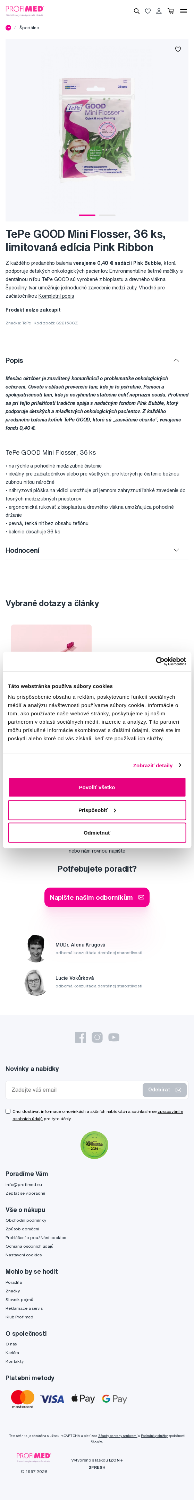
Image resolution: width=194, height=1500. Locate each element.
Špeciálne (29, 27)
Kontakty (15, 1361)
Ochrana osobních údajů (29, 1246)
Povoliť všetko (97, 787)
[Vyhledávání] (137, 11)
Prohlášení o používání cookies (36, 1237)
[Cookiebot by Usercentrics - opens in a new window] (155, 661)
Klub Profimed (19, 1317)
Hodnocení (23, 550)
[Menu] (183, 11)
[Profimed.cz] (25, 10)
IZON (114, 1460)
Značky (13, 1291)
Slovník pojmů (19, 1299)
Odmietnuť (97, 833)
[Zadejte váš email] (76, 1089)
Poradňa (14, 1282)
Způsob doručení (22, 1229)
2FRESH (96, 1467)
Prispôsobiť (97, 810)
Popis (14, 360)
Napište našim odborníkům (97, 897)
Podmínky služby (154, 1435)
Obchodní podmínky (26, 1220)
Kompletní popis (56, 296)
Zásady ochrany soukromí (117, 1435)
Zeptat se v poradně (25, 1193)
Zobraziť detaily (153, 765)
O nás (11, 1344)
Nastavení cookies (24, 1255)
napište (117, 850)
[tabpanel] (97, 130)
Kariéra (12, 1352)
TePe (26, 323)
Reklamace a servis (24, 1308)
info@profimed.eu (24, 1184)
